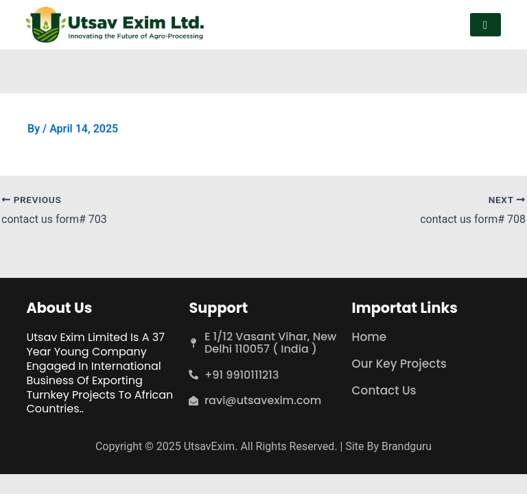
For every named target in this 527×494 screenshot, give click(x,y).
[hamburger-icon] (485, 25)
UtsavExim (209, 445)
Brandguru (407, 445)
